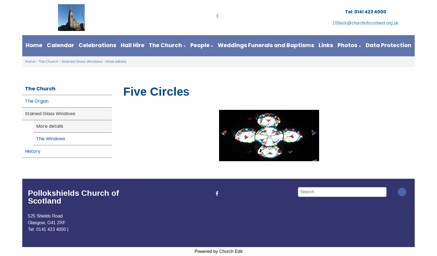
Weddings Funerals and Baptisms (266, 45)
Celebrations (97, 45)
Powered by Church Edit (219, 251)
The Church (165, 45)
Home (34, 45)
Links (326, 45)
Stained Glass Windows (82, 61)
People (200, 45)
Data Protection (388, 45)
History (32, 151)
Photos (347, 45)
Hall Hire (132, 45)
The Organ (36, 101)
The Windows (50, 139)
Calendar (60, 45)
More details (116, 61)
